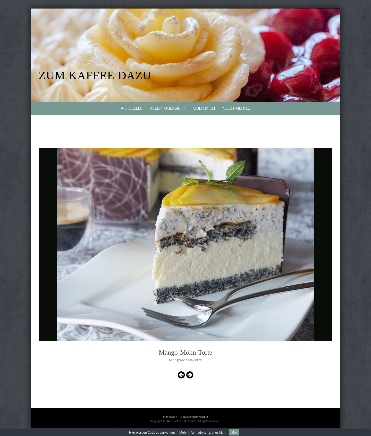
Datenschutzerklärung (194, 416)
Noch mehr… (236, 108)
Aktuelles (131, 108)
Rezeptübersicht (168, 108)
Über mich (204, 108)
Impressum (170, 416)
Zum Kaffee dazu (95, 75)
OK (234, 432)
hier (222, 432)
